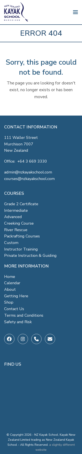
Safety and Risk (18, 322)
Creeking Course (19, 223)
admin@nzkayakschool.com (28, 172)
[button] (75, 12)
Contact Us (14, 308)
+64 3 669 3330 (32, 161)
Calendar (12, 283)
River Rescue (15, 229)
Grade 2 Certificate (21, 204)
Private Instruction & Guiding (30, 255)
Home (9, 276)
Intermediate (16, 210)
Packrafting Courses (22, 236)
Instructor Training (21, 249)
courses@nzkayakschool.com (29, 178)
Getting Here (16, 296)
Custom (11, 242)
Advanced (13, 216)
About (10, 289)
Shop (8, 302)
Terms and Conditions (23, 315)
